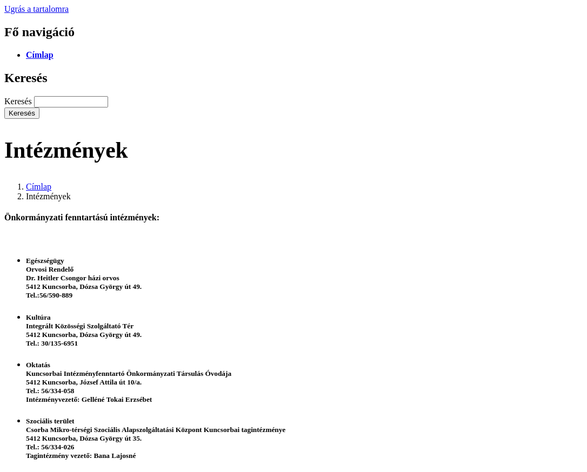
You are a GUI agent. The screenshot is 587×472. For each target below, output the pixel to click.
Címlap (40, 54)
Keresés (18, 101)
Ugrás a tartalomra (36, 9)
